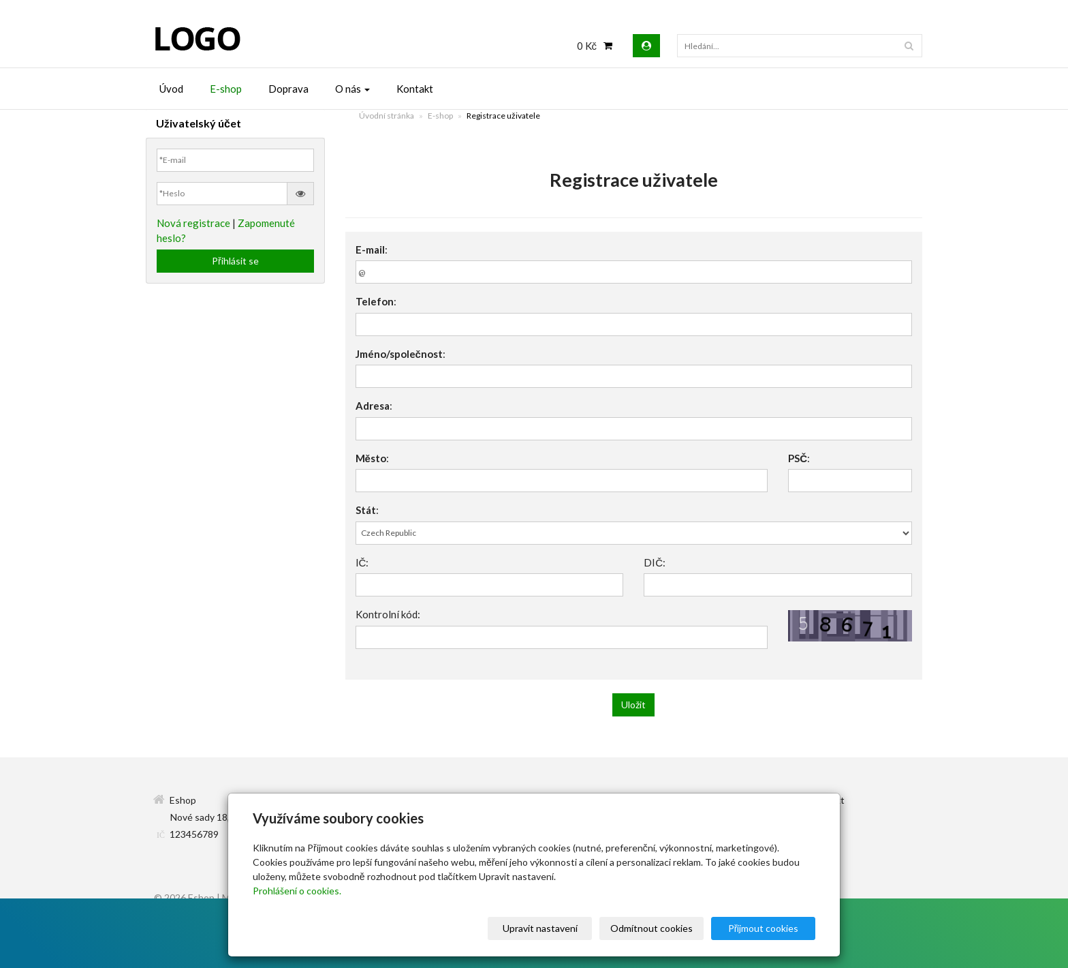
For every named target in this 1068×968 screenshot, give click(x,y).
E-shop (226, 88)
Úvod (171, 88)
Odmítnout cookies (651, 928)
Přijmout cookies (763, 928)
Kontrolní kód (387, 614)
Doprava (288, 88)
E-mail (370, 249)
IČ (361, 562)
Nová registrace (193, 223)
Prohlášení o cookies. (297, 890)
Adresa (373, 405)
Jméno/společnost (399, 354)
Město (371, 458)
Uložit (633, 704)
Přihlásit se (235, 261)
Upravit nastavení (540, 928)
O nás (352, 88)
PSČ (797, 458)
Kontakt (414, 88)
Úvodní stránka (386, 115)
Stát (366, 510)
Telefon (375, 301)
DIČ (653, 562)
